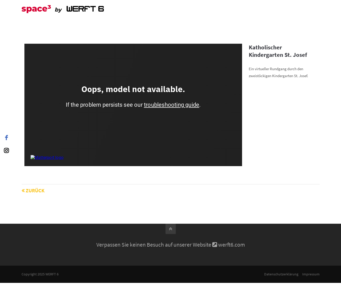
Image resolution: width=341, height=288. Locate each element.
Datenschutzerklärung (281, 274)
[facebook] (6, 137)
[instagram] (6, 150)
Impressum (311, 274)
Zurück (35, 190)
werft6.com (231, 244)
